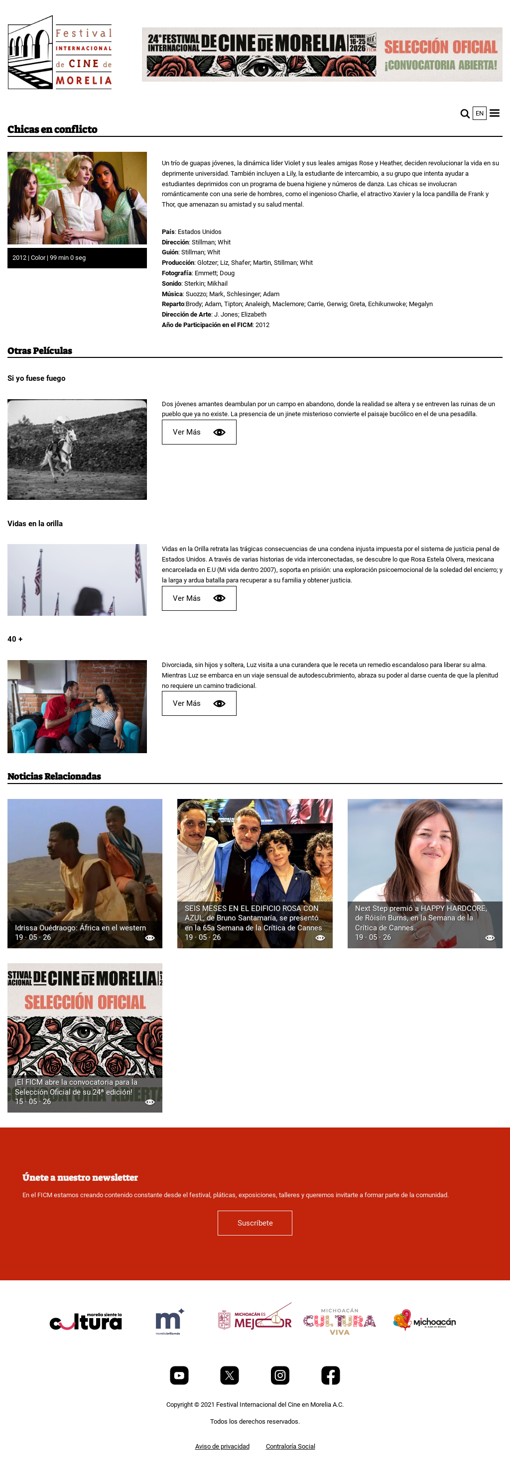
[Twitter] (230, 1382)
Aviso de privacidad (222, 1446)
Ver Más (199, 432)
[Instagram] (280, 1382)
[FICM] (59, 54)
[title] (85, 1345)
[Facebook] (330, 1382)
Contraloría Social (290, 1446)
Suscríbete (255, 1223)
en (480, 113)
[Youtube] (180, 1382)
